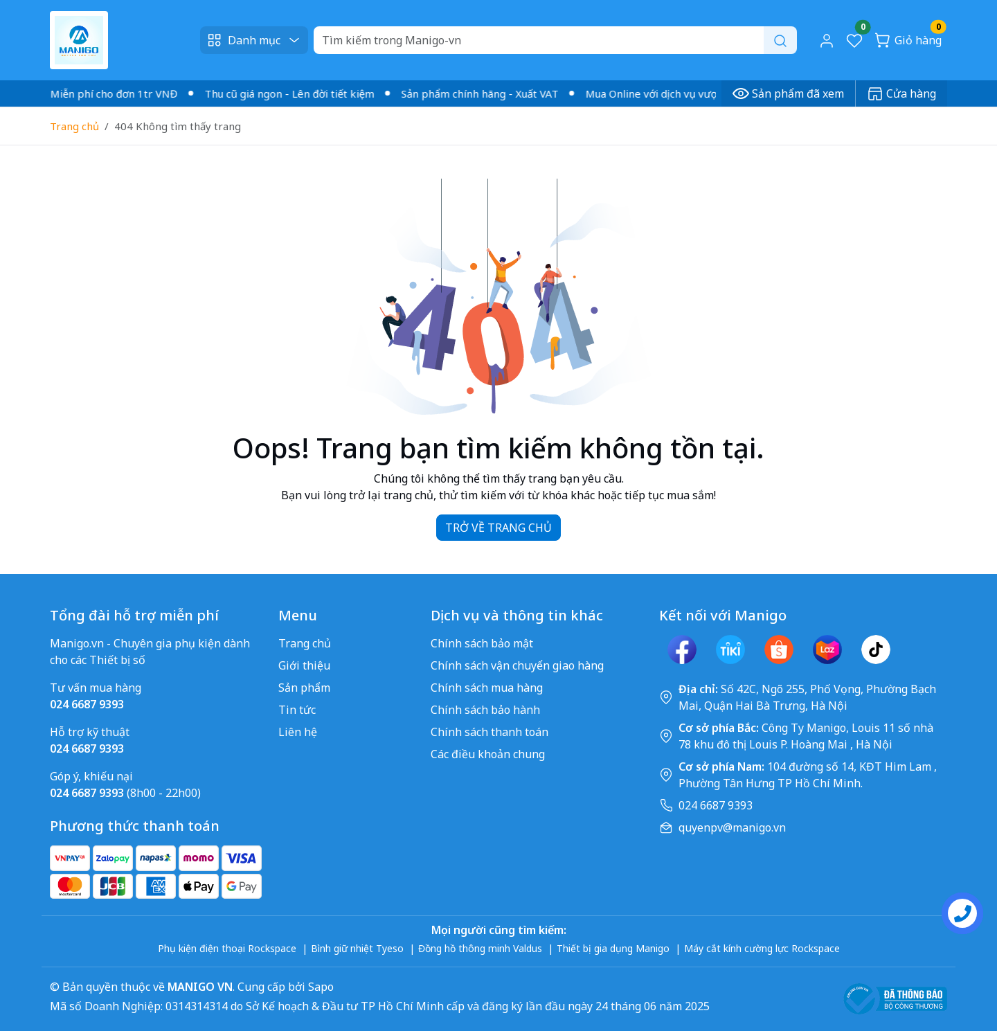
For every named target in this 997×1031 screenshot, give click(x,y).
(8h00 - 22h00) (125, 792)
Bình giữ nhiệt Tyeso (357, 948)
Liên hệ (297, 731)
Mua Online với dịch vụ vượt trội (669, 93)
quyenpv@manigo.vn (732, 827)
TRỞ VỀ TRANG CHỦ (498, 527)
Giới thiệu (304, 665)
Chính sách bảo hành (485, 709)
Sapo (319, 986)
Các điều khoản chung (488, 754)
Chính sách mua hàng (487, 687)
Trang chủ (74, 126)
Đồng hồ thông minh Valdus (480, 948)
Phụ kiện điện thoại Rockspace (227, 948)
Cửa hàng (901, 93)
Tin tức (297, 709)
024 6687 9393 (716, 805)
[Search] (555, 40)
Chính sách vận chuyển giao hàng (517, 665)
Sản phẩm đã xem (788, 93)
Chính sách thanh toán (489, 731)
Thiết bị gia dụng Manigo (613, 948)
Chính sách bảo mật (482, 643)
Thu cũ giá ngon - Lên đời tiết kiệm (294, 93)
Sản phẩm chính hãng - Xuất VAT (485, 93)
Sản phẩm (304, 687)
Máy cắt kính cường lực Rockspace (762, 948)
